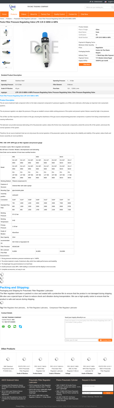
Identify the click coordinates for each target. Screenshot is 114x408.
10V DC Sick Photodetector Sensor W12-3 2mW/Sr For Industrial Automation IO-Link (14, 398)
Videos (23, 14)
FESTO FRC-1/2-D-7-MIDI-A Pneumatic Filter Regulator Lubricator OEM (105, 369)
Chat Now (84, 14)
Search (112, 7)
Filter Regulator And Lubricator (14, 308)
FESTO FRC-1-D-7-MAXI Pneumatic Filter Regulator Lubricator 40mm (24, 369)
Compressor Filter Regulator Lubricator (63, 308)
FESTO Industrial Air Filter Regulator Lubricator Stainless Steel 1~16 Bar (40, 386)
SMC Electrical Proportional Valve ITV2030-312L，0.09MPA (8, 369)
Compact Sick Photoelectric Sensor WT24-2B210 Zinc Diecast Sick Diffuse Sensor (13, 386)
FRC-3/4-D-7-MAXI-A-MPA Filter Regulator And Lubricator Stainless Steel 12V (40, 369)
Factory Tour (45, 14)
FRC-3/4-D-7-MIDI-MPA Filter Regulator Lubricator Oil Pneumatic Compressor (89, 369)
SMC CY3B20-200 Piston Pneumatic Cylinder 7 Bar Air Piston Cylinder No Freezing (67, 392)
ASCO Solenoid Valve (10, 380)
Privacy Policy (20, 406)
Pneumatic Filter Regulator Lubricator (25, 19)
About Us (33, 14)
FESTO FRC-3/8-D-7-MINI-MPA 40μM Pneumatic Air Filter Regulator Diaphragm (40, 391)
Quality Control (59, 14)
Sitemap (90, 397)
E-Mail (84, 397)
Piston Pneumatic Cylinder (67, 380)
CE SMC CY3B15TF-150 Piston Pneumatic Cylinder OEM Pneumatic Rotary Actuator (67, 398)
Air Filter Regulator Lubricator (37, 308)
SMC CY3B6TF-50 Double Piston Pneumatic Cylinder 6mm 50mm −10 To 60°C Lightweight (68, 386)
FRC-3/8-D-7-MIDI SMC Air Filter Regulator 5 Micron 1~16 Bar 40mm (73, 369)
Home (4, 14)
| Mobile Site (98, 397)
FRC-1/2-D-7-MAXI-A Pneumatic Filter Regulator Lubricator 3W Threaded (56, 369)
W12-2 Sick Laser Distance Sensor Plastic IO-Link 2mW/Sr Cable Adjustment (12, 392)
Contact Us (73, 14)
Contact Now (105, 340)
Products (14, 14)
